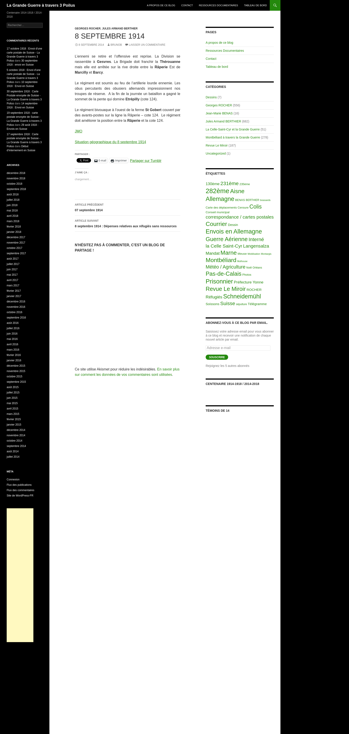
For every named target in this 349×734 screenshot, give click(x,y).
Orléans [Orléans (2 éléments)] (257, 267)
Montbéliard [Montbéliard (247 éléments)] (221, 260)
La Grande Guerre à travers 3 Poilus (41, 5)
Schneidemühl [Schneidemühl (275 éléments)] (242, 296)
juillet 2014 (13, 456)
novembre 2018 (16, 178)
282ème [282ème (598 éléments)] (217, 190)
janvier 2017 (14, 296)
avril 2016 (12, 344)
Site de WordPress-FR (20, 495)
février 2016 (14, 355)
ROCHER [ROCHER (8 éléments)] (254, 290)
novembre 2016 (16, 306)
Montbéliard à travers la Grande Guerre (233, 137)
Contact (187, 5)
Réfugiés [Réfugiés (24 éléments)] (214, 297)
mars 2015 (13, 414)
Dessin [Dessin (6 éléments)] (233, 225)
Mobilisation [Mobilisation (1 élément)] (254, 253)
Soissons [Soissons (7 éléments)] (212, 304)
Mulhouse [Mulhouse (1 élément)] (242, 261)
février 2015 (14, 419)
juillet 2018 (13, 199)
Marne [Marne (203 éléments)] (229, 253)
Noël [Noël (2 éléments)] (249, 267)
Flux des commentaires (20, 490)
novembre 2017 (16, 242)
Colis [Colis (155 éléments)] (255, 206)
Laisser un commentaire (147, 44)
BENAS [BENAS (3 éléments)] (240, 200)
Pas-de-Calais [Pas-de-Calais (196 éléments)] (223, 274)
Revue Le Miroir (217, 145)
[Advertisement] (20, 575)
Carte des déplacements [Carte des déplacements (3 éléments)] (221, 207)
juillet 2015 (13, 392)
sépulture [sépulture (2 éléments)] (241, 304)
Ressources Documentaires (218, 5)
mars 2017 (13, 285)
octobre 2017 (14, 248)
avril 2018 (12, 215)
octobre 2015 (14, 376)
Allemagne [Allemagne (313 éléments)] (220, 198)
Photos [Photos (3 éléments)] (246, 274)
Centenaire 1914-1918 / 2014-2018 (232, 384)
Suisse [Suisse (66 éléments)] (227, 303)
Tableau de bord (255, 5)
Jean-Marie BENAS (219, 113)
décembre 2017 (16, 237)
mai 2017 (12, 274)
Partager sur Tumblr (145, 160)
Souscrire (217, 357)
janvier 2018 (14, 232)
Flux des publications (19, 484)
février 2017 (14, 290)
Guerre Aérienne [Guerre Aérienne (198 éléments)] (227, 239)
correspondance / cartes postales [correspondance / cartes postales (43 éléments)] (240, 216)
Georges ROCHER (88, 28)
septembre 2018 (16, 189)
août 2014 (12, 451)
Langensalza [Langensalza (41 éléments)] (256, 245)
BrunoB (116, 44)
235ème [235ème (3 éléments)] (244, 184)
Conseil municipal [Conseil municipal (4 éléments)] (217, 212)
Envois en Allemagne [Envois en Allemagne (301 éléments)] (234, 231)
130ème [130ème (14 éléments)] (212, 184)
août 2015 (12, 387)
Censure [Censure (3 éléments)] (243, 207)
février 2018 (14, 226)
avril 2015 (12, 408)
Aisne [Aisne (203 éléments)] (237, 191)
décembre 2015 (16, 365)
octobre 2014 (14, 440)
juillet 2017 (13, 264)
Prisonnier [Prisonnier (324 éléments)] (219, 281)
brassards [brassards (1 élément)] (265, 200)
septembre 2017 (16, 253)
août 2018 (12, 194)
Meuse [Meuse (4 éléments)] (242, 253)
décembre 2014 (16, 430)
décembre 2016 (16, 301)
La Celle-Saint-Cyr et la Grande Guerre (233, 129)
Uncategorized (216, 153)
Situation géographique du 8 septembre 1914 (110, 142)
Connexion (13, 479)
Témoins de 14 (217, 410)
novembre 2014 (16, 435)
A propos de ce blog (161, 5)
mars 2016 (13, 349)
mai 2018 (12, 210)
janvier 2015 (14, 424)
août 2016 (12, 323)
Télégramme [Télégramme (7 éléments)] (257, 304)
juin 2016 (12, 333)
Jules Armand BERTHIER (120, 28)
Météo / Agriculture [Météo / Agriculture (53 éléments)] (226, 267)
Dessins (211, 97)
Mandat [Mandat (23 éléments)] (213, 253)
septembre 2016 (16, 317)
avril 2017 (12, 280)
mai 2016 (12, 339)
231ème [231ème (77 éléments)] (229, 183)
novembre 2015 (16, 371)
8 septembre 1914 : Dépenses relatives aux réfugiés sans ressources (127, 223)
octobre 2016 (14, 312)
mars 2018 (13, 221)
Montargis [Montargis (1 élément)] (266, 253)
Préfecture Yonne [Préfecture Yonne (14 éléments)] (249, 282)
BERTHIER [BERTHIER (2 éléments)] (252, 200)
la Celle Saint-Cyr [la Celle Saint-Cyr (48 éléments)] (224, 245)
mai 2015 (12, 403)
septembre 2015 (16, 381)
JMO (78, 131)
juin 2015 (12, 397)
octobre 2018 (14, 183)
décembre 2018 (16, 173)
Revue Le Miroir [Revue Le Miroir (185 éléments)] (226, 289)
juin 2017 (12, 269)
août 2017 (12, 258)
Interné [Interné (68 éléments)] (256, 239)
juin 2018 (12, 205)
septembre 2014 (16, 446)
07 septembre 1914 (127, 207)
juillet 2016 (13, 328)
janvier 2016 (14, 360)
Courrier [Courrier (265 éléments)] (216, 224)
